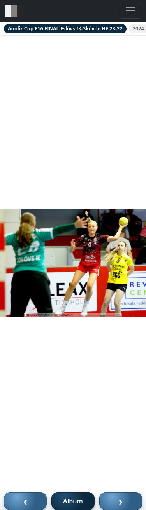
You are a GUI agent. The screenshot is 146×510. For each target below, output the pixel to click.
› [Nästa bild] (121, 501)
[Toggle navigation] (130, 11)
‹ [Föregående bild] (25, 501)
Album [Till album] (73, 501)
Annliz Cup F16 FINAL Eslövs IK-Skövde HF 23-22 (65, 28)
